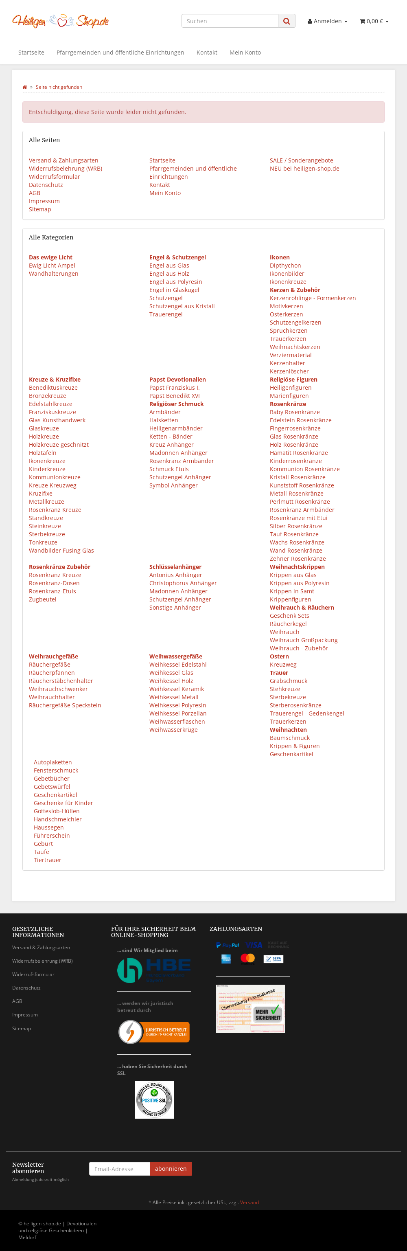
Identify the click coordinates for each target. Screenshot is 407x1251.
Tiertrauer (46, 860)
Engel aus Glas (169, 265)
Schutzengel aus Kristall (182, 306)
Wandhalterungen (54, 273)
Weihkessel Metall (174, 697)
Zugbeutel (43, 599)
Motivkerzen (286, 306)
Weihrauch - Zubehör (299, 648)
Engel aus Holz (169, 273)
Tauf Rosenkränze (294, 534)
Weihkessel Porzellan (178, 713)
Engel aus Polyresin (175, 281)
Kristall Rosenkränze (298, 477)
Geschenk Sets (289, 615)
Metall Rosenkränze (297, 493)
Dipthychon (285, 265)
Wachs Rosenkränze (297, 542)
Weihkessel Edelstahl (178, 664)
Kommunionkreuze (55, 477)
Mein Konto (245, 52)
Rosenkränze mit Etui (299, 518)
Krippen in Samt (292, 591)
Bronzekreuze (47, 395)
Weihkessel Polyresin (177, 705)
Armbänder (165, 412)
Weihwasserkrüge (173, 729)
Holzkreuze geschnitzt (59, 444)
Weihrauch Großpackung (304, 640)
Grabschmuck (288, 681)
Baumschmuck (290, 738)
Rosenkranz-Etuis (52, 591)
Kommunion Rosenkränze (305, 469)
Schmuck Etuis (169, 469)
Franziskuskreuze (52, 412)
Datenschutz (46, 185)
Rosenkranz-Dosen (54, 583)
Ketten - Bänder (171, 436)
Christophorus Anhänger (183, 583)
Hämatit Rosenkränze (299, 453)
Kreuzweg (283, 664)
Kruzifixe (41, 493)
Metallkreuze (46, 501)
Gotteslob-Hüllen (56, 811)
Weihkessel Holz (171, 681)
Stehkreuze (285, 689)
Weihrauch (285, 632)
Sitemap (40, 209)
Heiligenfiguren (291, 387)
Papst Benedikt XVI (174, 395)
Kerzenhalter (287, 363)
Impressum (44, 201)
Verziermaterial (291, 355)
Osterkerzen (286, 314)
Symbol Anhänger (173, 485)
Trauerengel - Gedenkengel (307, 713)
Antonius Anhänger (175, 575)
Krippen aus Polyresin (300, 583)
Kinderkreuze (47, 469)
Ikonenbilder (287, 273)
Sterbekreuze (47, 534)
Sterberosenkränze (296, 705)
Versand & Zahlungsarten (63, 160)
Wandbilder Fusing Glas (61, 550)
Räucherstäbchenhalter (61, 681)
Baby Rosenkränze (295, 412)
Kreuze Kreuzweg (53, 485)
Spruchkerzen (289, 330)
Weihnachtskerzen (295, 347)
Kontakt (207, 52)
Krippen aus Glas (293, 575)
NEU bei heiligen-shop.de (304, 168)
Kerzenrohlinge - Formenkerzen (313, 298)
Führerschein (51, 835)
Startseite (31, 52)
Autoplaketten (52, 762)
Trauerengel (166, 314)
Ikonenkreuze (288, 281)
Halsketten (163, 420)
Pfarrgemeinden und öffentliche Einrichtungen (120, 52)
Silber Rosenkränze (296, 526)
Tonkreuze (43, 542)
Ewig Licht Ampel (52, 265)
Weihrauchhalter (52, 697)
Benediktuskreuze (53, 387)
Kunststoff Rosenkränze (302, 485)
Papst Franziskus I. (174, 387)
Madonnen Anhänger (178, 453)
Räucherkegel (288, 624)
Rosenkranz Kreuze (55, 510)
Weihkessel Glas (171, 672)
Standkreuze (46, 518)
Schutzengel (166, 298)
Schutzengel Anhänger (180, 477)
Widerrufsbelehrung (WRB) (65, 168)
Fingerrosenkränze (295, 428)
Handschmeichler (57, 819)
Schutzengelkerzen (296, 322)
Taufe (40, 852)
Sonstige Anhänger (175, 607)
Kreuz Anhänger (171, 444)
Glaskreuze (44, 428)
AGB (34, 193)
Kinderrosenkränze (296, 461)
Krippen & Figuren (295, 746)
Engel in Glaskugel (174, 290)
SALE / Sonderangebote (301, 160)
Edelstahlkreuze (50, 404)
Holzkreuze (44, 436)
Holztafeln (43, 453)
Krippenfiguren (290, 599)
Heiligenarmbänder (176, 428)
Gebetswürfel (51, 786)
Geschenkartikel (291, 754)
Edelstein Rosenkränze (301, 420)
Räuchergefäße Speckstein (65, 705)
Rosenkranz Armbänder (181, 461)
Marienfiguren (289, 395)
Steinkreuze (45, 526)
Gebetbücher (51, 778)
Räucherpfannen (52, 672)
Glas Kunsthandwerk (57, 420)
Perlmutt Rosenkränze (300, 501)
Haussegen (48, 827)
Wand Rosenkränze (296, 550)
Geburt (42, 843)
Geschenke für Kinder (62, 803)
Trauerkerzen (288, 338)
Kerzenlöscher (289, 371)
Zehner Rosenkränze (298, 558)
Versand (249, 1202)
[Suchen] (230, 21)
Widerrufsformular (54, 176)
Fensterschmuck (55, 770)
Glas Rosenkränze (294, 436)
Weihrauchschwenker (58, 689)
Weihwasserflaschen (177, 721)
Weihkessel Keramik (176, 689)
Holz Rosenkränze (294, 444)
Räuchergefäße (49, 664)
